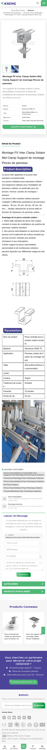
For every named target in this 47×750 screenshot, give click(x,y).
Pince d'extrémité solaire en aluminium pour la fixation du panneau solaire (13, 636)
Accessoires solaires (12, 13)
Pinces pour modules (32, 13)
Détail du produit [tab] (11, 144)
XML (4, 741)
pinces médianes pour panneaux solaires (22, 491)
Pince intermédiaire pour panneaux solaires (24, 481)
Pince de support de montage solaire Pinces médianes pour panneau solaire (34, 636)
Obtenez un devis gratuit (22, 682)
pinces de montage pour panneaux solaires (23, 478)
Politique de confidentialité (31, 739)
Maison (31, 10)
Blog (4, 739)
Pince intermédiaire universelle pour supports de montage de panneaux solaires (24, 474)
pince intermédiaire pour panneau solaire (23, 488)
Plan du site (12, 739)
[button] (43, 630)
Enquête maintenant (22, 127)
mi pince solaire (11, 485)
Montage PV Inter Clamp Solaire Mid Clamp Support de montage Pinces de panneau (23, 537)
